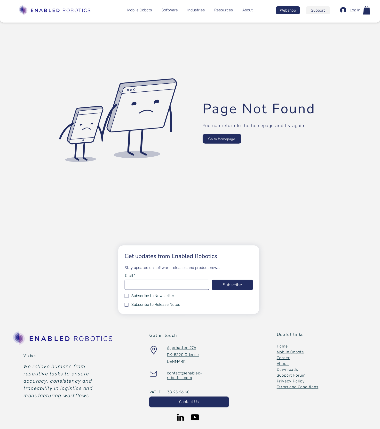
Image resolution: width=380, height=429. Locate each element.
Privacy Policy (291, 381)
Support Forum (291, 375)
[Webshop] (288, 10)
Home (282, 346)
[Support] (318, 10)
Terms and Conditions (297, 387)
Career (283, 358)
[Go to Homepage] (222, 139)
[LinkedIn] (180, 417)
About (283, 363)
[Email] (165, 285)
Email (130, 276)
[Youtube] (195, 417)
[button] (366, 10)
